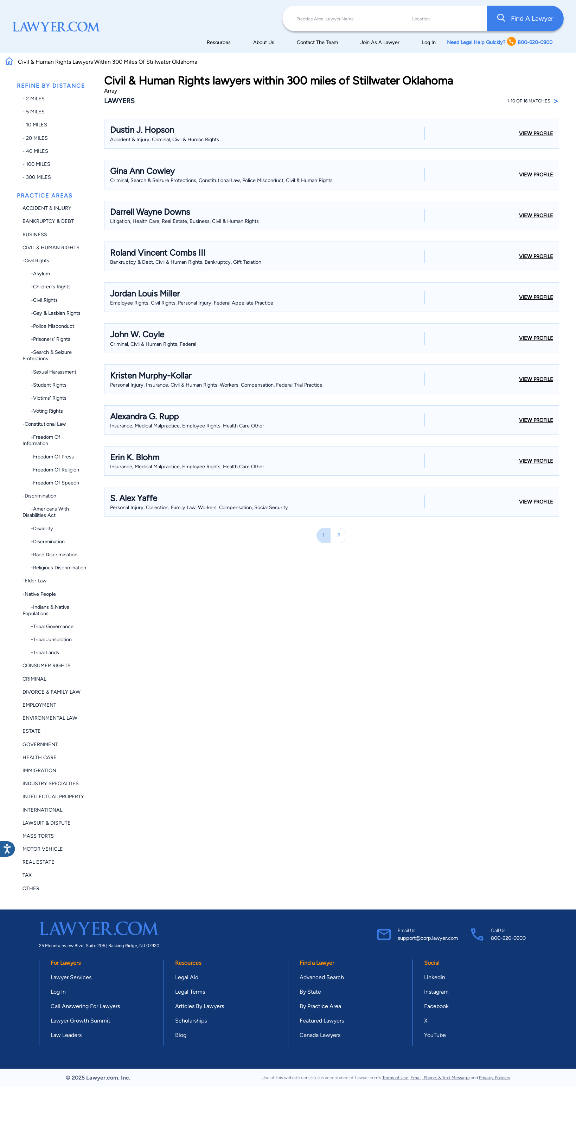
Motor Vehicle (43, 849)
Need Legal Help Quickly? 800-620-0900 (499, 42)
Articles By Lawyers (199, 1006)
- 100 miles (36, 164)
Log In (429, 42)
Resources (219, 42)
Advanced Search (322, 977)
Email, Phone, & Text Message (440, 1077)
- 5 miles (34, 111)
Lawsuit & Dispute (47, 823)
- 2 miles (34, 98)
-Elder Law (34, 580)
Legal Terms (190, 991)
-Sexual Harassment (49, 372)
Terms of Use (395, 1077)
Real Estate (39, 862)
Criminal (34, 679)
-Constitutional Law (44, 424)
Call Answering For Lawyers (85, 1006)
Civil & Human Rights (51, 247)
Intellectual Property (53, 796)
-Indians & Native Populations (46, 610)
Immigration (39, 770)
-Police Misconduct (48, 326)
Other (31, 888)
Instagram (436, 991)
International (42, 810)
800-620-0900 (508, 938)
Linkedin (434, 977)
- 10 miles (35, 124)
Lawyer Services (71, 977)
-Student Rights (44, 385)
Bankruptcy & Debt (48, 221)
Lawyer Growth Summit (80, 1020)
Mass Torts (38, 836)
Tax (27, 875)
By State (310, 991)
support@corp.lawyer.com (428, 938)
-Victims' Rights (44, 398)
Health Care (40, 757)
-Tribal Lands (41, 652)
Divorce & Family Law (52, 692)
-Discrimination (39, 496)
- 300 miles (37, 177)
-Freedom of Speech (51, 483)
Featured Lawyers (322, 1020)
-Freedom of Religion (51, 470)
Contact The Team (317, 42)
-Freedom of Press (48, 457)
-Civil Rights (36, 260)
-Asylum (36, 273)
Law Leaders (66, 1035)
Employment (39, 705)
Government (40, 744)
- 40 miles (35, 151)
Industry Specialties (51, 783)
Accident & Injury (47, 208)
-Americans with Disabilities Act (46, 512)
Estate (32, 731)
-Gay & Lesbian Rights (52, 313)
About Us (263, 42)
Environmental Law (50, 718)
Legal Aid (186, 977)
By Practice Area (320, 1006)
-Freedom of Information (41, 440)
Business (35, 234)
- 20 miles (35, 138)
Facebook (436, 1006)
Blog (180, 1035)
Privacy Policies (494, 1077)
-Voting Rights (43, 411)
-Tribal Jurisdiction (47, 639)
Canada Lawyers (320, 1035)
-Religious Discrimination (54, 567)
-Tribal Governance (48, 626)
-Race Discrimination (50, 554)
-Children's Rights (47, 286)
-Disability (38, 528)
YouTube (435, 1035)
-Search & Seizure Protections (47, 355)
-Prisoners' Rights (46, 339)
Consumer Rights (47, 665)
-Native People (39, 594)
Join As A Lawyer (379, 42)
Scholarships (191, 1020)
